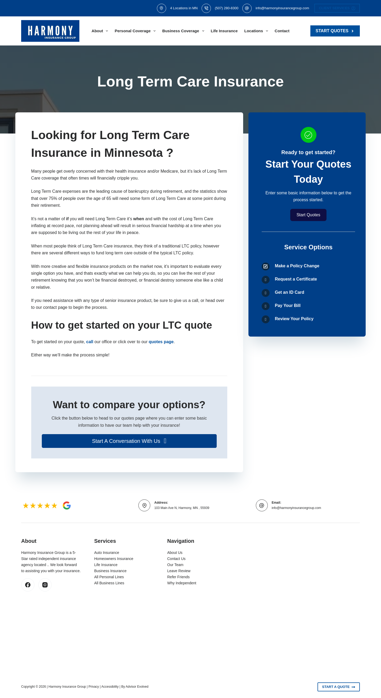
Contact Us (176, 559)
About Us (175, 552)
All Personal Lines (109, 577)
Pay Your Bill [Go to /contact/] (288, 305)
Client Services (337, 8)
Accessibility (110, 686)
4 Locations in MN (184, 8)
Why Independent (181, 583)
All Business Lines (109, 583)
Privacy (94, 686)
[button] (129, 441)
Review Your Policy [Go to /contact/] (294, 318)
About (101, 31)
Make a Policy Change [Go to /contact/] (297, 266)
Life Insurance (224, 31)
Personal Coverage (136, 31)
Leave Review (178, 571)
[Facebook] (27, 584)
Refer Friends (178, 577)
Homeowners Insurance (113, 559)
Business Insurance (110, 571)
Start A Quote (338, 687)
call (89, 341)
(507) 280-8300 (226, 8)
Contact (282, 31)
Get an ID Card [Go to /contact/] (289, 292)
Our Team (175, 565)
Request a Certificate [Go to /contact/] (296, 279)
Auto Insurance (106, 552)
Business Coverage (184, 31)
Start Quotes (335, 31)
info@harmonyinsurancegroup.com (282, 8)
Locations (257, 31)
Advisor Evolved (137, 686)
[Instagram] (45, 584)
